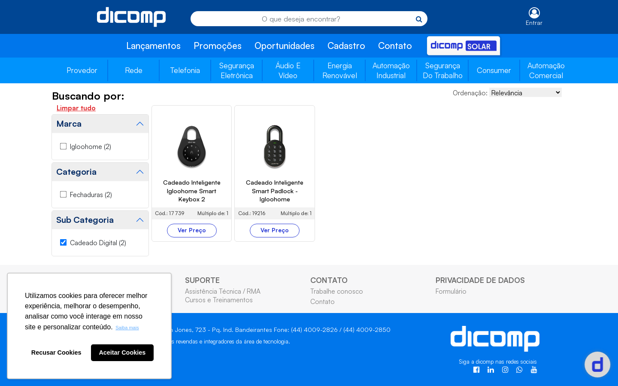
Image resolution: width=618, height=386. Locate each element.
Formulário (451, 291)
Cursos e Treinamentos (219, 299)
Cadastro (346, 45)
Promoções (218, 45)
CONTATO (329, 280)
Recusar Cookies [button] (56, 352)
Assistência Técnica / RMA (223, 291)
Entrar (534, 22)
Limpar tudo (76, 107)
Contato (395, 45)
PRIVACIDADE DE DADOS (480, 280)
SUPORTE (202, 280)
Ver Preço (192, 230)
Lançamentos (153, 45)
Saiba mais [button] (127, 327)
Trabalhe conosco (336, 291)
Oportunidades (284, 45)
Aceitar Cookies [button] (122, 352)
